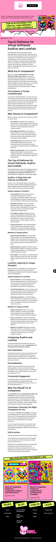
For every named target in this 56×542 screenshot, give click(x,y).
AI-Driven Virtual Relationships (21, 510)
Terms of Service (48, 513)
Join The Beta (7, 513)
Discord (35, 510)
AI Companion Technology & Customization (17, 16)
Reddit (35, 516)
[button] (4, 479)
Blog (7, 516)
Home (2, 16)
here (21, 441)
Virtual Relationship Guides (20, 516)
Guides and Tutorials (19, 521)
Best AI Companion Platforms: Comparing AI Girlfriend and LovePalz (38, 490)
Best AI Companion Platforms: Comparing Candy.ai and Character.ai (13, 490)
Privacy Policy (48, 510)
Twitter (35, 513)
